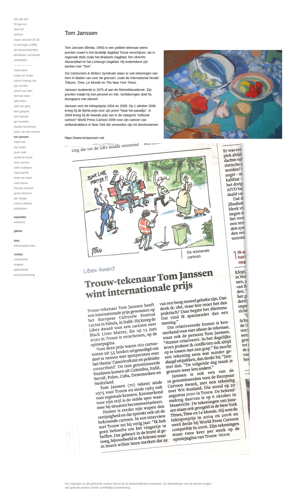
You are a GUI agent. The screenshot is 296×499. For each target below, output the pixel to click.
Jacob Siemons (23, 193)
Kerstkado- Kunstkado (27, 55)
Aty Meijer (20, 147)
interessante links (24, 245)
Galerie (18, 231)
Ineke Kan (20, 142)
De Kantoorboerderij (26, 50)
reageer (18, 264)
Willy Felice (20, 101)
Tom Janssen (21, 137)
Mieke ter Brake (23, 75)
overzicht (19, 222)
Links (16, 240)
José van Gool (22, 106)
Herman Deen (22, 96)
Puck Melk (20, 152)
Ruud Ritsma (21, 183)
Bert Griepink (21, 111)
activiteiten (20, 60)
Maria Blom (21, 70)
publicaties (20, 208)
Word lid (18, 29)
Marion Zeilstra (23, 203)
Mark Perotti (21, 172)
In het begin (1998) (25, 44)
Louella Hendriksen (25, 126)
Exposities (20, 217)
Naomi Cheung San (25, 80)
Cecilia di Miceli (23, 157)
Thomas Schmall (23, 188)
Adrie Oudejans (23, 167)
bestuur (18, 34)
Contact (18, 254)
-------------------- (23, 65)
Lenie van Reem (23, 177)
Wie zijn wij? (21, 19)
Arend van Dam (23, 90)
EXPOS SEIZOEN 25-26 (27, 39)
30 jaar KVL (20, 24)
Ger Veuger (20, 198)
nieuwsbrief (21, 259)
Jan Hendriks (21, 121)
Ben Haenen (21, 116)
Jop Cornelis (21, 85)
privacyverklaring (24, 275)
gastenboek (21, 269)
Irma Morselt (21, 162)
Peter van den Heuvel (27, 131)
